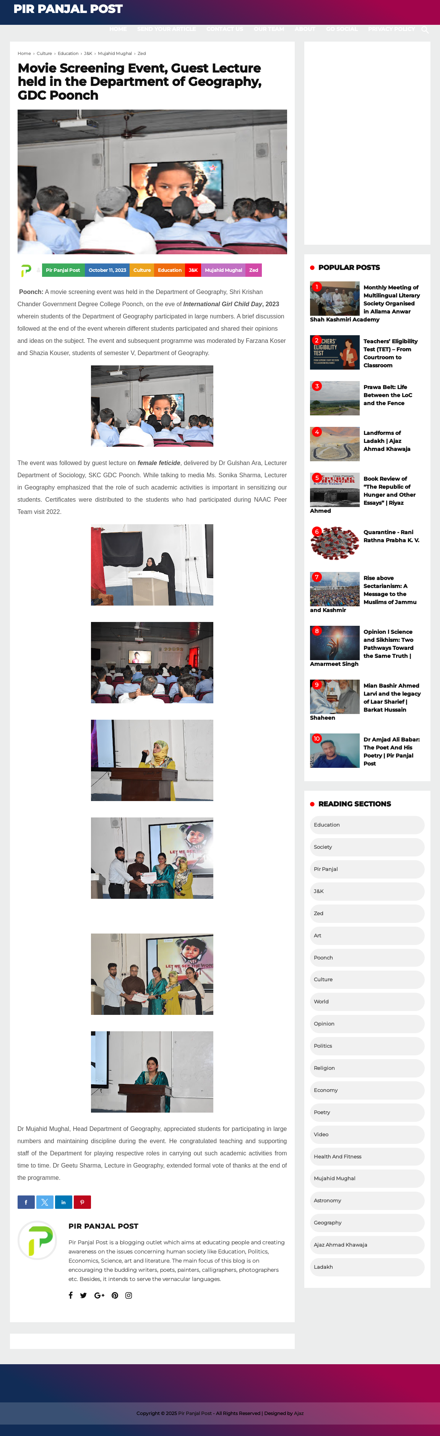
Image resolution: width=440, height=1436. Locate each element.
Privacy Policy (391, 29)
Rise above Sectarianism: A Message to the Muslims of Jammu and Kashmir (363, 594)
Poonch (323, 958)
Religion (324, 1068)
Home (118, 29)
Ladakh (323, 1267)
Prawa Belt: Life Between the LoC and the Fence (388, 395)
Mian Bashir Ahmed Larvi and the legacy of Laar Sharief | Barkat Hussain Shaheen (365, 701)
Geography (327, 1223)
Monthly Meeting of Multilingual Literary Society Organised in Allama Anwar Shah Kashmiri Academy (365, 303)
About (305, 29)
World (321, 1002)
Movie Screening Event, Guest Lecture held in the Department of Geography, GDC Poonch (139, 81)
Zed (253, 270)
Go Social (341, 29)
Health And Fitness (337, 1157)
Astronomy (327, 1200)
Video (321, 1134)
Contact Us (224, 29)
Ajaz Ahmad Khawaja (340, 1245)
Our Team (269, 29)
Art (317, 935)
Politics (323, 1046)
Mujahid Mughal (223, 270)
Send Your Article (166, 29)
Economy (326, 1090)
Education (170, 270)
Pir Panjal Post (103, 1226)
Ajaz (299, 1413)
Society (323, 847)
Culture (142, 270)
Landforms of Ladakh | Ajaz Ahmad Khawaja (387, 441)
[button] (26, 1202)
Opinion (324, 1024)
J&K (193, 270)
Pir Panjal (326, 869)
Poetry (322, 1112)
